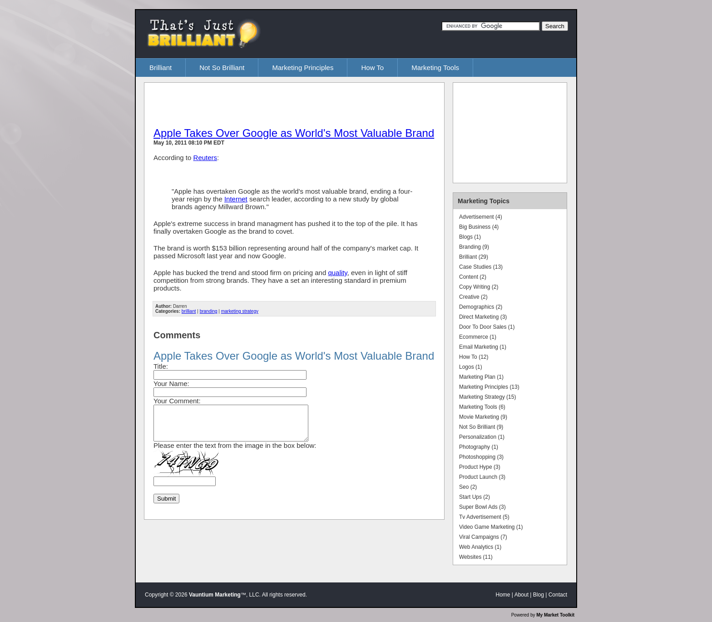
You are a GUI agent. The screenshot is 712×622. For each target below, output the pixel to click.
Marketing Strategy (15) (487, 397)
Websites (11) (476, 557)
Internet (235, 199)
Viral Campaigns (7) (483, 537)
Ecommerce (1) (477, 337)
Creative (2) (473, 297)
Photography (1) (478, 447)
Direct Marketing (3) (483, 317)
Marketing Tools (435, 67)
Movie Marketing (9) (483, 417)
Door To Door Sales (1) (487, 327)
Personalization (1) (481, 437)
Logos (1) (470, 367)
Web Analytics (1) (480, 547)
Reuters (205, 157)
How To (372, 67)
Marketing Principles (302, 67)
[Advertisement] (259, 104)
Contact (558, 595)
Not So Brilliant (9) (481, 427)
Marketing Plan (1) (481, 377)
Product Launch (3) (482, 477)
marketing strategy (239, 311)
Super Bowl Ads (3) (482, 507)
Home (503, 595)
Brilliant (160, 67)
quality (337, 272)
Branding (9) (474, 247)
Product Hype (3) (479, 467)
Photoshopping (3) (481, 457)
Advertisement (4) (480, 217)
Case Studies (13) (481, 267)
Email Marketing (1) (482, 347)
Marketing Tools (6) (482, 407)
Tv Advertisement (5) (484, 517)
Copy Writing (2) (478, 287)
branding (209, 311)
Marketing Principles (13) (489, 387)
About (521, 595)
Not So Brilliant (221, 67)
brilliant (189, 311)
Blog (538, 595)
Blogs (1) (470, 237)
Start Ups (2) (474, 497)
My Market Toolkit (555, 614)
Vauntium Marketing (215, 595)
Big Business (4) (479, 227)
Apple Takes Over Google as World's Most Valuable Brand (293, 133)
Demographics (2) (480, 307)
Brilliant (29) (473, 257)
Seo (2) (468, 487)
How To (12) (473, 357)
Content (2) (472, 277)
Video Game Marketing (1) (491, 527)
